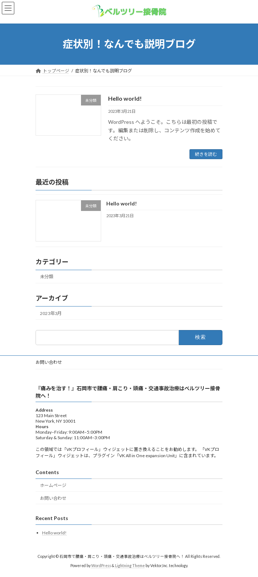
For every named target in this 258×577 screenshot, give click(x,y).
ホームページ (53, 485)
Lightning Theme (130, 565)
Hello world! (125, 98)
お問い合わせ (49, 362)
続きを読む (206, 154)
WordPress (101, 565)
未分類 (46, 277)
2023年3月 (51, 313)
